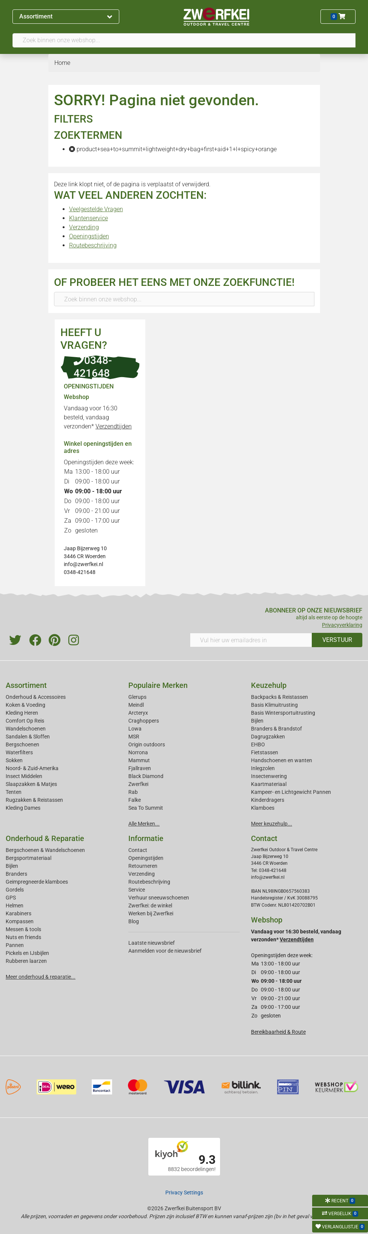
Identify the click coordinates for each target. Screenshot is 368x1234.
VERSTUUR (337, 639)
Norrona (138, 752)
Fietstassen (264, 752)
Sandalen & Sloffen (28, 737)
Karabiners (18, 913)
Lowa (135, 729)
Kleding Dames (23, 808)
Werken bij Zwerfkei (150, 913)
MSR (133, 737)
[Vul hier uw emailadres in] (251, 640)
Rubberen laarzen (26, 961)
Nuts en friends (23, 937)
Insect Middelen (24, 776)
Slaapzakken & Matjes (31, 784)
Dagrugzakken (268, 737)
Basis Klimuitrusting (274, 705)
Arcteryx (138, 713)
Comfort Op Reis (25, 721)
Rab (133, 792)
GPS (11, 898)
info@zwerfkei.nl (83, 564)
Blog (133, 921)
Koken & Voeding (25, 705)
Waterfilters (19, 752)
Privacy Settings (184, 1192)
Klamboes (262, 808)
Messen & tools (23, 929)
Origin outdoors (146, 744)
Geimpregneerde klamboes (37, 882)
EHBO (258, 744)
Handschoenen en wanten (281, 760)
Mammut (139, 760)
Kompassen (20, 921)
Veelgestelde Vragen (96, 209)
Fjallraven (139, 768)
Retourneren (142, 866)
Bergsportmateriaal (28, 858)
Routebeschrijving (93, 245)
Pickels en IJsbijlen (27, 953)
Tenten (14, 792)
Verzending (84, 227)
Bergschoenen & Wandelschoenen (45, 850)
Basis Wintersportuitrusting (283, 713)
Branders (16, 874)
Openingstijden (89, 236)
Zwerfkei (138, 784)
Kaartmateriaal (268, 784)
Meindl (136, 705)
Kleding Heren (22, 713)
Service (136, 890)
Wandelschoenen (26, 729)
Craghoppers (143, 721)
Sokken (14, 760)
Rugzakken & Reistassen (34, 800)
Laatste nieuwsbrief (151, 943)
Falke (134, 800)
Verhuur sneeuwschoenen (158, 898)
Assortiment (65, 16)
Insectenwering (269, 776)
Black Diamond (145, 776)
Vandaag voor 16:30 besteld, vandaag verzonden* (98, 417)
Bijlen (257, 721)
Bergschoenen (22, 744)
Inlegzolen (263, 768)
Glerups (137, 697)
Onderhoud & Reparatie (45, 838)
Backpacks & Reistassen (279, 697)
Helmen (14, 905)
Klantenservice (88, 218)
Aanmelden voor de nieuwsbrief (165, 951)
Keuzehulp (268, 685)
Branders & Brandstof (276, 729)
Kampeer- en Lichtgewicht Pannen (291, 792)
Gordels (15, 890)
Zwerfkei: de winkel (150, 905)
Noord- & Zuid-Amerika (32, 768)
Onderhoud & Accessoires (36, 697)
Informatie (145, 838)
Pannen (15, 945)
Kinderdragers (267, 800)
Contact (137, 850)
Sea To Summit (145, 808)
